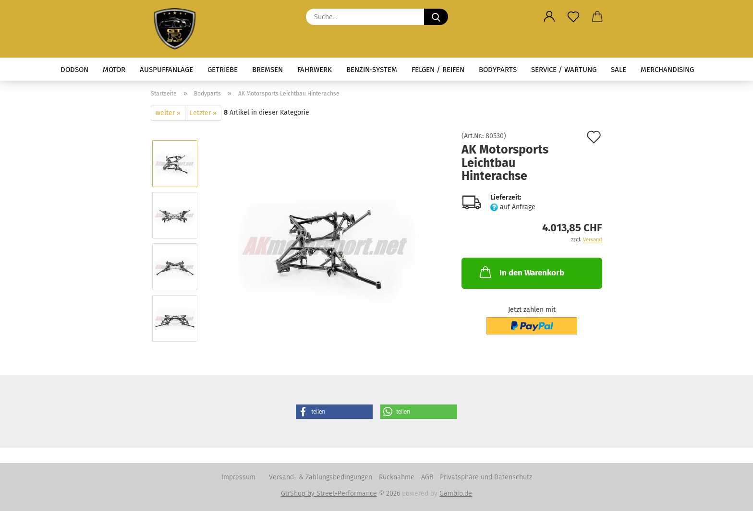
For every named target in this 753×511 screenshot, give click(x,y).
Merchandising (667, 69)
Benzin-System (371, 69)
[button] (549, 17)
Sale (618, 69)
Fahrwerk (314, 69)
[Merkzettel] (573, 17)
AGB (427, 477)
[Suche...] (436, 17)
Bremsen (267, 69)
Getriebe (222, 69)
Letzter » (203, 113)
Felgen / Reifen (438, 69)
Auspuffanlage (166, 69)
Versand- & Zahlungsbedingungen (320, 477)
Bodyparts (498, 69)
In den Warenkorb (521, 272)
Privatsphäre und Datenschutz (486, 477)
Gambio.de (455, 493)
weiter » (168, 113)
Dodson (74, 69)
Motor (114, 69)
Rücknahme (396, 477)
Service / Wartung (563, 69)
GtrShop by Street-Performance (329, 493)
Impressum (238, 477)
